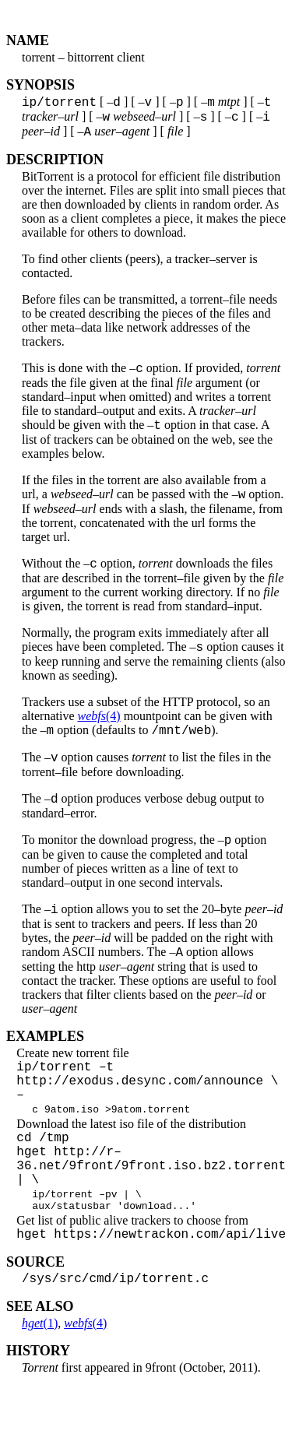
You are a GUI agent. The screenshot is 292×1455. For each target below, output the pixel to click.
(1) (40, 1390)
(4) (99, 734)
